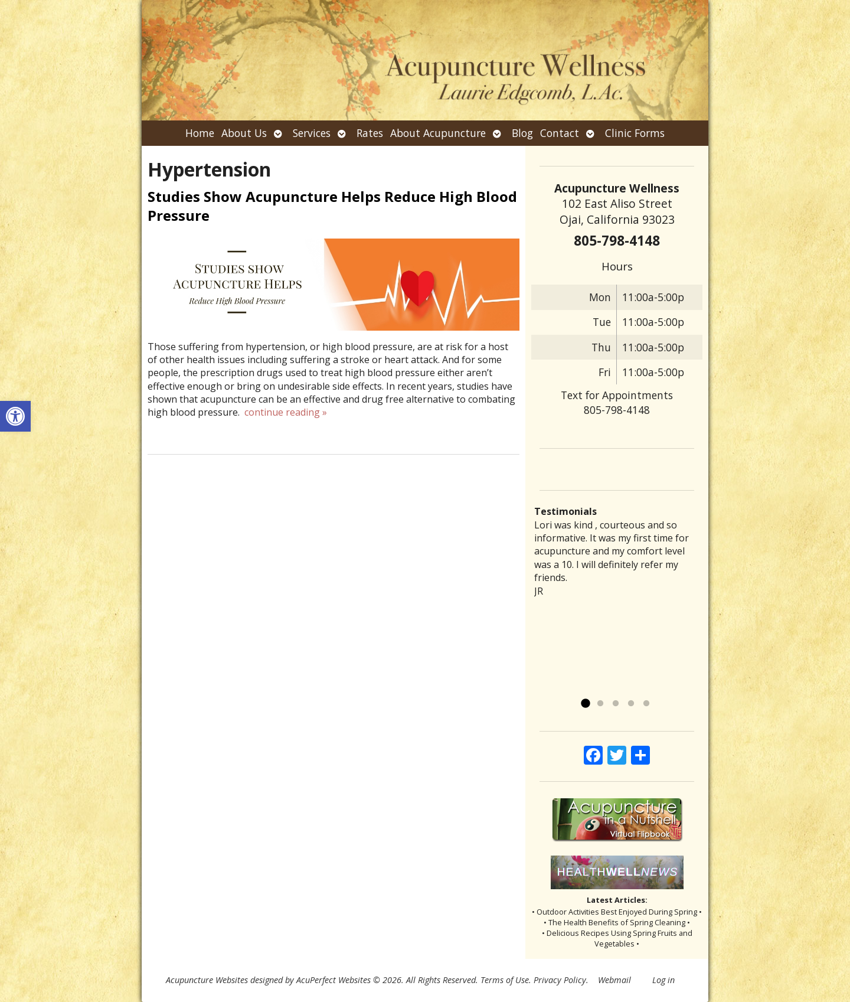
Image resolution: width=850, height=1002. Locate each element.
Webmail (614, 979)
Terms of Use (504, 979)
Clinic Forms (635, 133)
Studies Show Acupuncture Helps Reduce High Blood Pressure (332, 205)
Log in (663, 979)
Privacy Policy (560, 979)
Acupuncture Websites (207, 979)
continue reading (285, 412)
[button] (15, 416)
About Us (244, 133)
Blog (522, 133)
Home (199, 133)
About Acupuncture (438, 133)
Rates (370, 133)
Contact (559, 133)
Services (312, 133)
